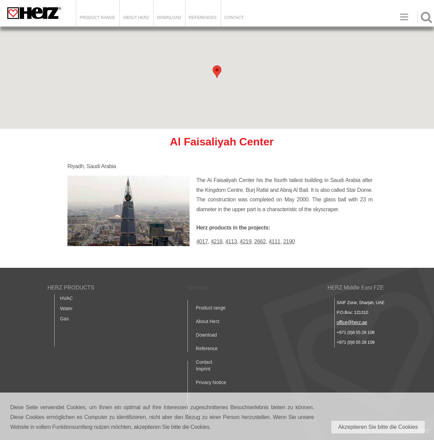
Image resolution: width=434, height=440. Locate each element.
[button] (217, 71)
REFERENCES (203, 17)
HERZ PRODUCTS (70, 288)
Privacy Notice (211, 382)
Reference (207, 348)
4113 (231, 241)
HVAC (66, 298)
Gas (64, 318)
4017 (202, 241)
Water (66, 308)
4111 (274, 241)
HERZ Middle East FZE (356, 288)
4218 (216, 241)
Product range (211, 308)
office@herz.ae (352, 322)
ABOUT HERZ (136, 17)
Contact (234, 17)
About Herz (208, 321)
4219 (245, 241)
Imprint (203, 369)
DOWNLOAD (169, 17)
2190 (289, 241)
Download (206, 335)
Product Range (97, 17)
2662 (260, 241)
